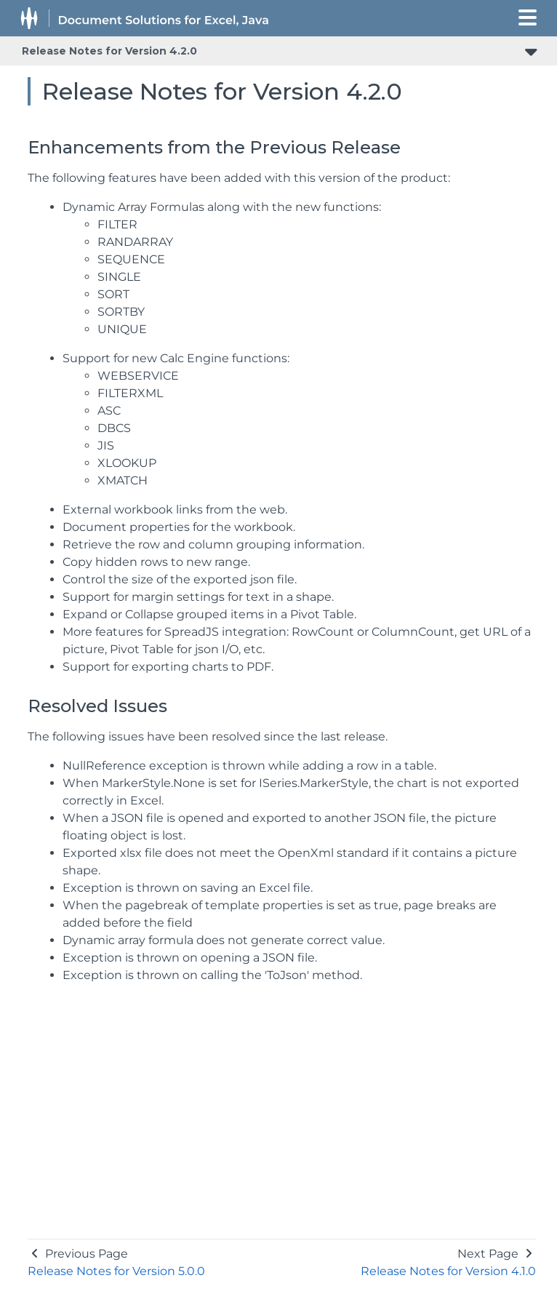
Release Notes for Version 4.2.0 (109, 50)
